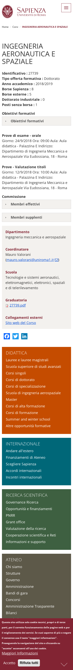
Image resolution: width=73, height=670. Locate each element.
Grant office (15, 522)
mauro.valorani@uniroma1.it (30, 259)
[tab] (36, 121)
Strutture (13, 573)
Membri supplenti (26, 217)
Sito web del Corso (20, 322)
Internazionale (23, 444)
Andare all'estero (19, 450)
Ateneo (14, 559)
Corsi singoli (16, 373)
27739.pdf (18, 305)
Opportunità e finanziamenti (29, 508)
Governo (13, 580)
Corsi (15, 26)
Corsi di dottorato (20, 379)
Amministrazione (20, 586)
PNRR (10, 515)
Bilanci (11, 613)
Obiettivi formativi (27, 121)
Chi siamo (14, 566)
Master (11, 399)
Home (5, 26)
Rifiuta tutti (29, 664)
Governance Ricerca (22, 502)
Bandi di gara (17, 593)
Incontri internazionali (24, 477)
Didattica (16, 353)
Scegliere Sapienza (21, 464)
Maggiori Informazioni (20, 654)
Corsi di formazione (22, 412)
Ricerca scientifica (26, 495)
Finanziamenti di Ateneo (25, 457)
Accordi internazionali (23, 470)
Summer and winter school (28, 419)
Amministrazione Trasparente (30, 606)
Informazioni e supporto (26, 541)
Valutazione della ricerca (26, 528)
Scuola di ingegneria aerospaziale (33, 393)
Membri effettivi (25, 204)
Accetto (9, 663)
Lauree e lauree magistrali (27, 360)
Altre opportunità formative (28, 425)
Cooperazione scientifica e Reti (31, 535)
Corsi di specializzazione (26, 386)
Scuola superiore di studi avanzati (33, 366)
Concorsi (13, 599)
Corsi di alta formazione (25, 406)
